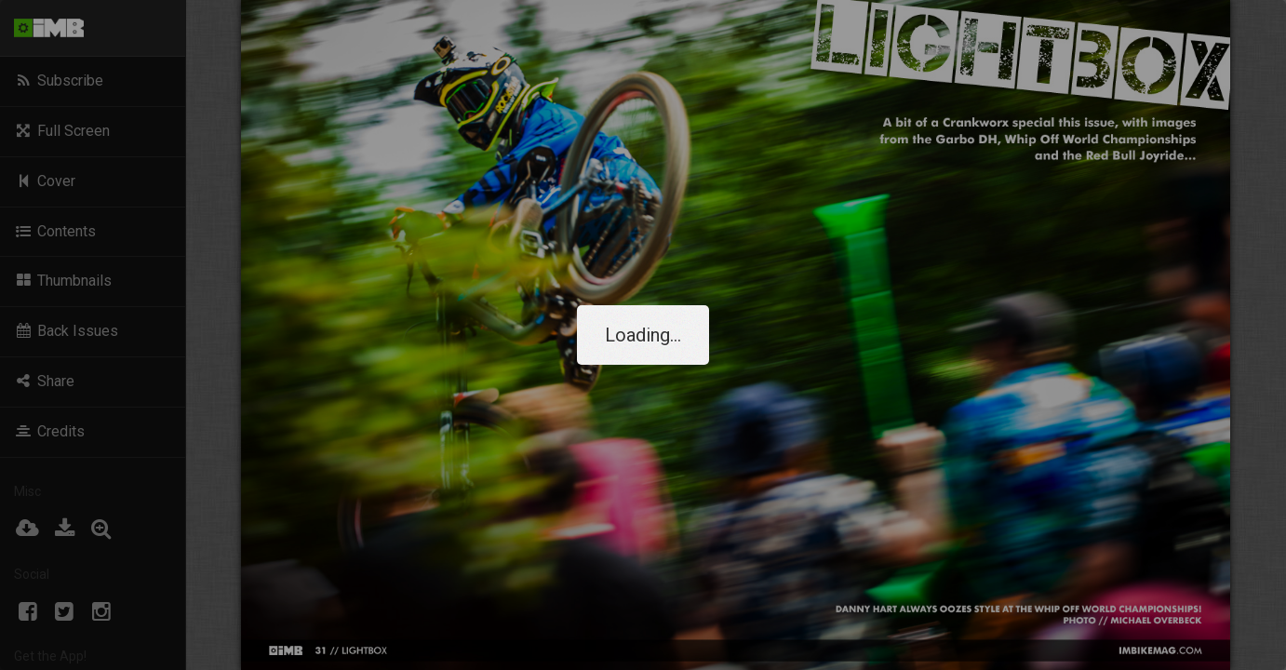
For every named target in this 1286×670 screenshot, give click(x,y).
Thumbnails (63, 280)
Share (44, 381)
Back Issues (66, 331)
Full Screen (62, 131)
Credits (49, 431)
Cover (44, 181)
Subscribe (58, 80)
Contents (55, 231)
